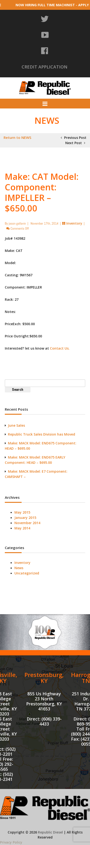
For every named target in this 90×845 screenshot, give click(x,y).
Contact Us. (60, 348)
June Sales (16, 425)
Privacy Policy (11, 842)
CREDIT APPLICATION (44, 67)
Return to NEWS (17, 137)
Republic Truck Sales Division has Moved (41, 434)
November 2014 (27, 523)
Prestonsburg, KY (44, 678)
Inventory (74, 223)
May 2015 (22, 512)
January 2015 (25, 517)
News (18, 568)
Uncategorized (26, 573)
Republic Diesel (50, 832)
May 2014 (22, 528)
